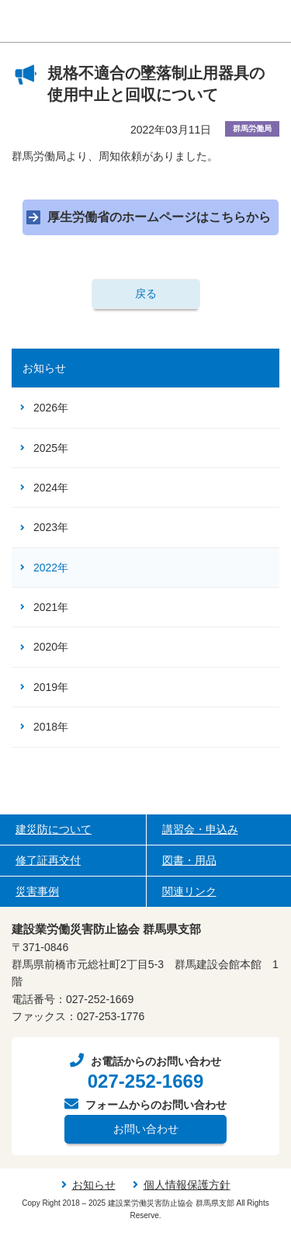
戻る (146, 293)
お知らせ (44, 368)
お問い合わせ (145, 1129)
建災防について (54, 829)
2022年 (50, 567)
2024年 (50, 487)
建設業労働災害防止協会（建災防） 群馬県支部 (103, 21)
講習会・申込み (200, 829)
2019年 (50, 687)
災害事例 (37, 891)
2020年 (50, 647)
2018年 (50, 726)
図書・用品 (189, 860)
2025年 (50, 448)
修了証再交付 (48, 860)
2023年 (50, 527)
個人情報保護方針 (187, 1185)
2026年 (50, 407)
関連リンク (189, 891)
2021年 (50, 607)
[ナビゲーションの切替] (269, 21)
